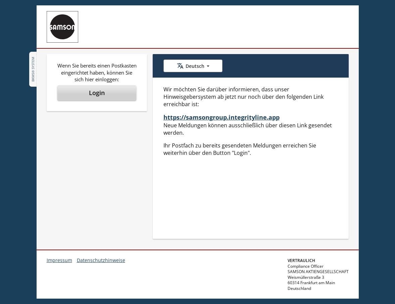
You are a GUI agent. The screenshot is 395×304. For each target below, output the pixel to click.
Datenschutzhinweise (101, 260)
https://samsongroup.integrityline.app (221, 117)
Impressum (59, 260)
